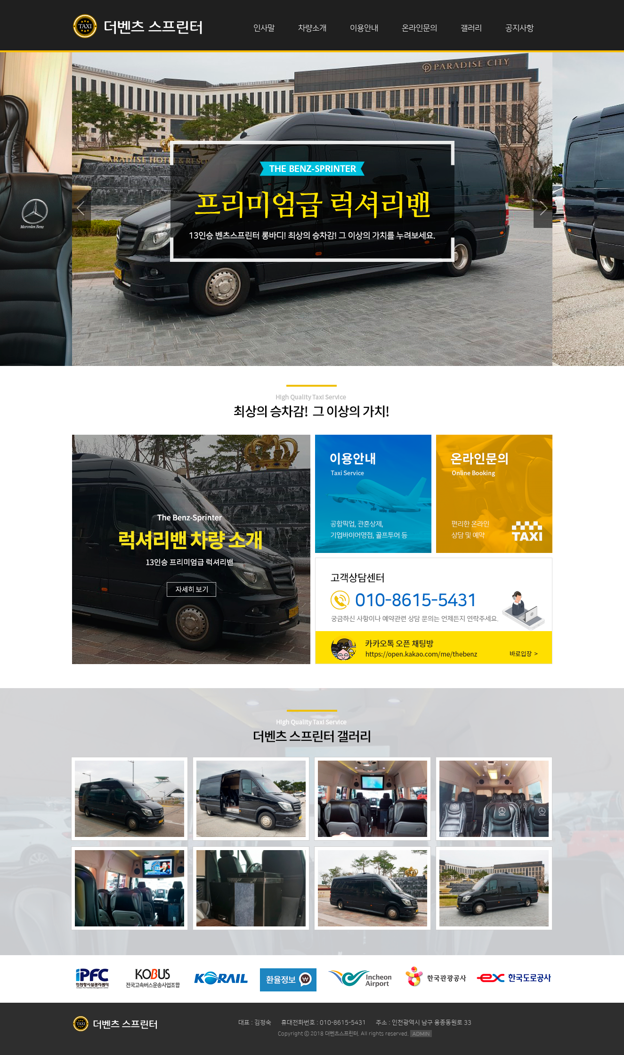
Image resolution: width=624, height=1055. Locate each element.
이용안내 (364, 28)
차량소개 (312, 28)
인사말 (264, 28)
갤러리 (471, 28)
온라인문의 (419, 28)
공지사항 (519, 28)
